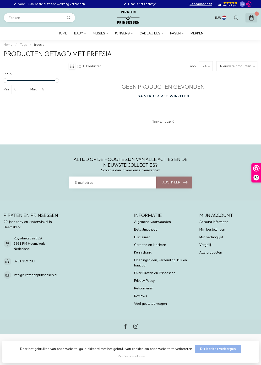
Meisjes (99, 33)
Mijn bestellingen (212, 229)
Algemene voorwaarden (152, 222)
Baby (78, 33)
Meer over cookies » (131, 356)
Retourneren (143, 288)
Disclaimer (142, 237)
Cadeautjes (150, 33)
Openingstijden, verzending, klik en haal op (160, 263)
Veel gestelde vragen (150, 303)
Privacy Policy (144, 280)
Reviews (140, 296)
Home (62, 33)
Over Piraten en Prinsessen (154, 273)
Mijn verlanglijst (211, 237)
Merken (196, 33)
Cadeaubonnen (201, 4)
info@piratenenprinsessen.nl (35, 275)
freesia (39, 45)
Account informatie (213, 222)
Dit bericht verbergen (218, 349)
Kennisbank (143, 252)
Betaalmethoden (146, 229)
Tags (23, 45)
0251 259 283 (24, 261)
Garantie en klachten (150, 245)
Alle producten (210, 252)
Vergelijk (205, 245)
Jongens (122, 33)
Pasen (175, 33)
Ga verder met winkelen (163, 96)
